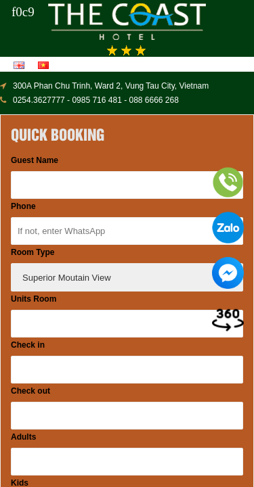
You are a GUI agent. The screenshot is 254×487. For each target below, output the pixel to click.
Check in (28, 345)
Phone (23, 206)
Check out (30, 391)
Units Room (33, 299)
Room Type (32, 252)
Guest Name (34, 160)
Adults (23, 437)
